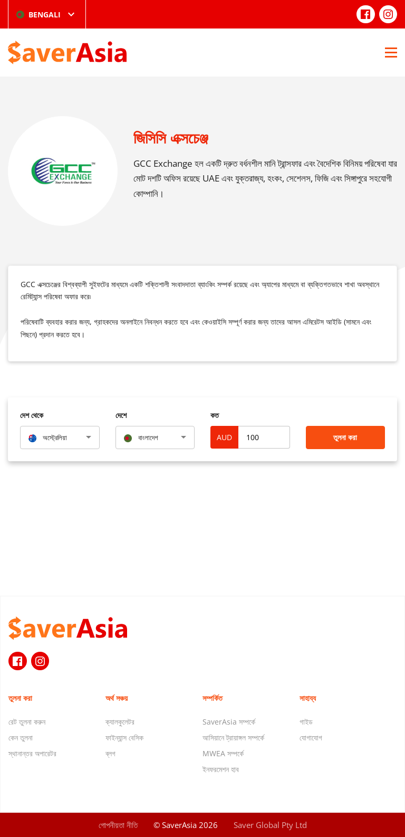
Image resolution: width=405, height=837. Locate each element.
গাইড (306, 722)
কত (214, 415)
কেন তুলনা (20, 738)
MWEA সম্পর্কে (223, 753)
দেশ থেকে (31, 415)
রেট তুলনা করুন (26, 722)
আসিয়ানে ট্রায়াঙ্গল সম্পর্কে (233, 738)
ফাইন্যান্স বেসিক (124, 738)
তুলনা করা (345, 437)
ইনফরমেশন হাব (220, 769)
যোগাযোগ (311, 738)
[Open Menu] (391, 52)
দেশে (121, 415)
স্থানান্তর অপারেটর (32, 753)
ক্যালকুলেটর (119, 722)
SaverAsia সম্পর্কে (228, 722)
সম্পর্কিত (212, 698)
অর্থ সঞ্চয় (116, 698)
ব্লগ (110, 753)
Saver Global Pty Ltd (270, 825)
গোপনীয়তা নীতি (118, 825)
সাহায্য (308, 698)
